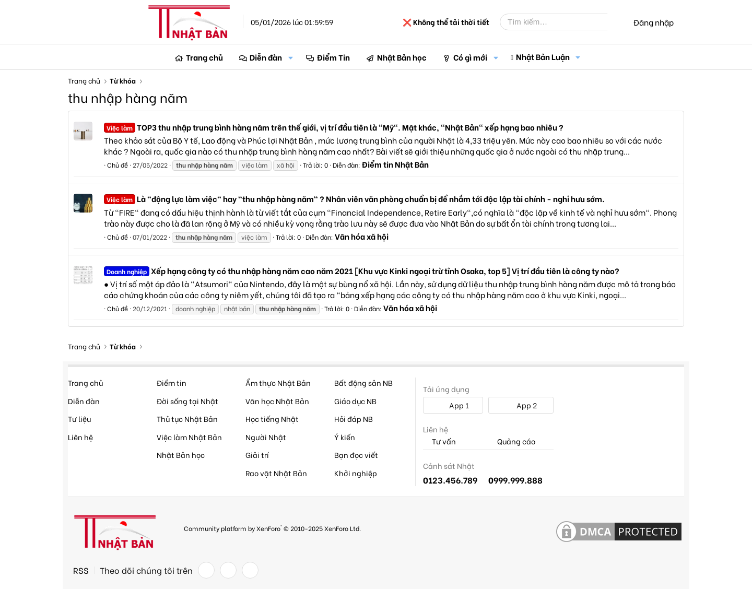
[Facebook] (206, 570)
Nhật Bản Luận (543, 56)
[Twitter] (228, 570)
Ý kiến (344, 436)
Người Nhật (265, 436)
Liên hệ (80, 436)
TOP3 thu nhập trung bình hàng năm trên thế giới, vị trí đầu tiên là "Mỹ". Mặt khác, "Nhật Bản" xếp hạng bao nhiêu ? (333, 127)
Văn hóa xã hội (362, 236)
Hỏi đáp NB (353, 418)
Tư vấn (439, 441)
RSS (81, 570)
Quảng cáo (511, 441)
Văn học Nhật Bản (277, 400)
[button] (290, 57)
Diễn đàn (266, 57)
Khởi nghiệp (355, 472)
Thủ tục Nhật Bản (187, 418)
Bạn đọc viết (356, 454)
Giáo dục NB (355, 400)
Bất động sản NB (363, 382)
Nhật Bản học (402, 57)
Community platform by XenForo (272, 528)
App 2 (521, 404)
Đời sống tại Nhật (187, 400)
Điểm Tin (333, 57)
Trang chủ (204, 57)
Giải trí (257, 454)
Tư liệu (79, 418)
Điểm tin (171, 382)
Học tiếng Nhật (272, 418)
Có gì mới (470, 57)
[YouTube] (250, 570)
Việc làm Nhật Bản (189, 436)
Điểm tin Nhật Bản (395, 164)
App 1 (453, 404)
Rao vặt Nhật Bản (276, 472)
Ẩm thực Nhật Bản (278, 382)
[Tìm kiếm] (561, 22)
